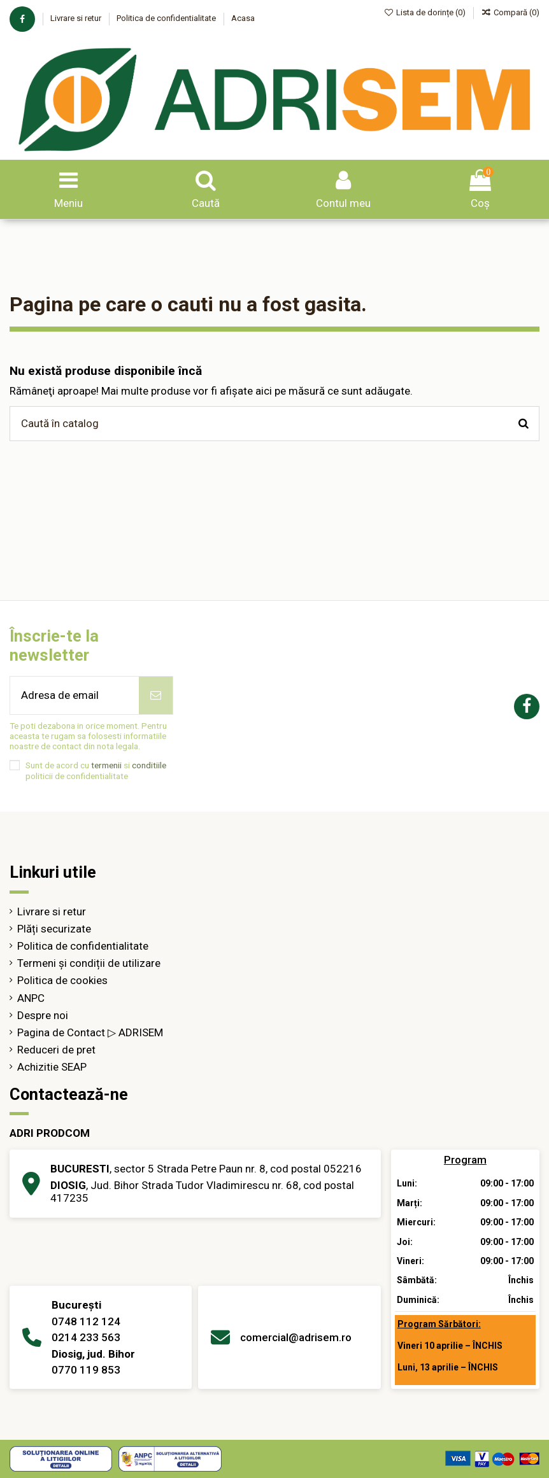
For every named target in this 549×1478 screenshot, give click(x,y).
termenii (106, 765)
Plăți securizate (54, 928)
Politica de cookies (62, 980)
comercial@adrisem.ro (296, 1337)
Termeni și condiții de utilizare (88, 963)
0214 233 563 (86, 1337)
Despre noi (42, 1015)
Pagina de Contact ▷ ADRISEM (90, 1032)
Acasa (243, 18)
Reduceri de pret (56, 1049)
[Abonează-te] (156, 696)
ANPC (31, 998)
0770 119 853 (86, 1369)
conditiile (149, 765)
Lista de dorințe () (426, 12)
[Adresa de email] (74, 696)
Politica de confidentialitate (167, 18)
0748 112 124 (86, 1321)
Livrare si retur (76, 18)
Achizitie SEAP (52, 1066)
